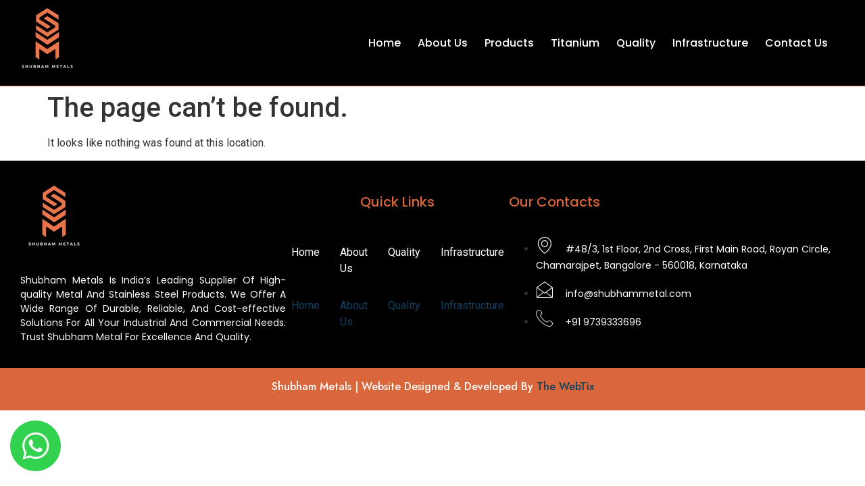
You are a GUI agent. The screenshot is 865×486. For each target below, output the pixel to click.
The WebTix (565, 386)
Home (384, 43)
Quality (636, 43)
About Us (443, 43)
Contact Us (796, 43)
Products (509, 43)
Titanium (575, 43)
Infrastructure (710, 43)
